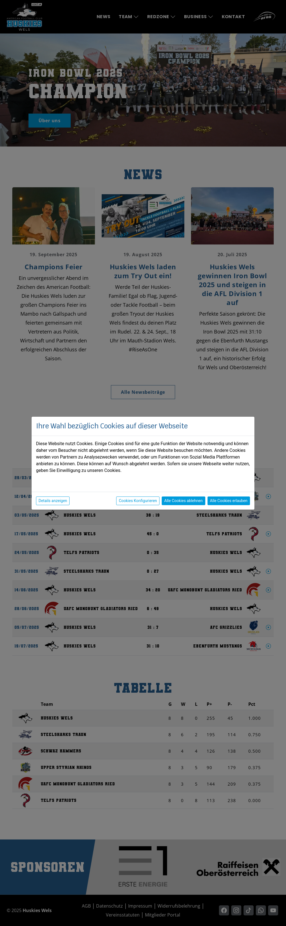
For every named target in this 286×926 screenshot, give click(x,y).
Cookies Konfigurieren (138, 500)
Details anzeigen (53, 500)
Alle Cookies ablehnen (183, 500)
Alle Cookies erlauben (228, 500)
